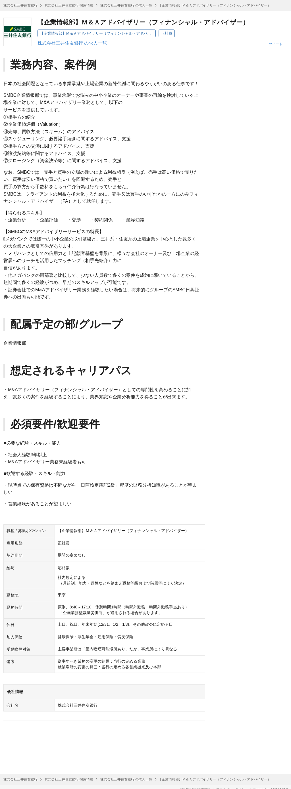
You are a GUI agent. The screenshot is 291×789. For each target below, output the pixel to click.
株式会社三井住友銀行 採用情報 (69, 5)
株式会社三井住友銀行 (20, 5)
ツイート (275, 44)
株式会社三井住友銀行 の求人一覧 (126, 5)
